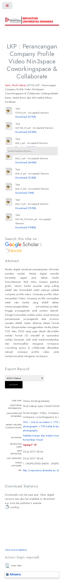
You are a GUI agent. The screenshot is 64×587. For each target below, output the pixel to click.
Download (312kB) (25, 177)
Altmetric (13, 574)
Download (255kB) (25, 132)
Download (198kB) (25, 227)
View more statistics (16, 550)
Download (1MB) (24, 193)
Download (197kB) (25, 208)
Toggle (7, 6)
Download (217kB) (25, 116)
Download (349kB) (25, 162)
